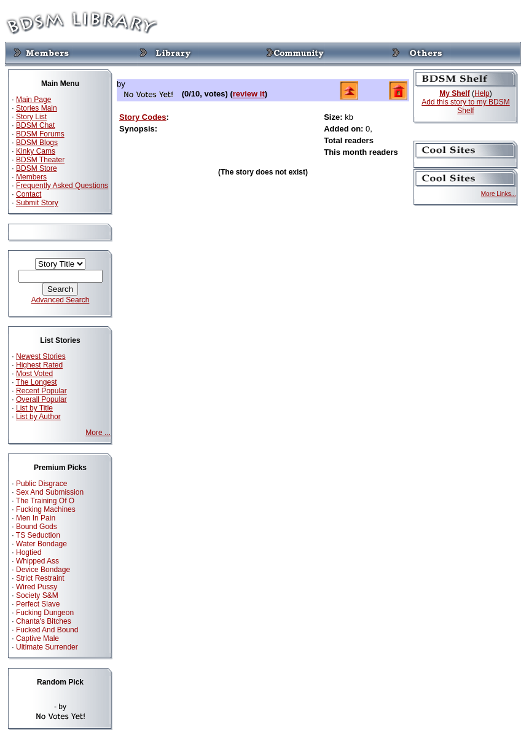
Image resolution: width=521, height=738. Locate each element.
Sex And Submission (50, 492)
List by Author (38, 416)
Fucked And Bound (47, 630)
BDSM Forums (40, 134)
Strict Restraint (40, 578)
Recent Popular (41, 391)
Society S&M (37, 595)
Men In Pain (35, 518)
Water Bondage (41, 544)
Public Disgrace (41, 483)
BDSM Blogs (37, 142)
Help (482, 93)
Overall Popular (41, 399)
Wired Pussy (36, 587)
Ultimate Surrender (47, 647)
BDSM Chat (35, 125)
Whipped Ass (37, 561)
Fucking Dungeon (45, 612)
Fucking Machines (46, 509)
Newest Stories (41, 356)
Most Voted (34, 373)
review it (249, 94)
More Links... (498, 193)
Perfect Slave (38, 604)
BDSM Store (36, 168)
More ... (98, 432)
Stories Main (36, 108)
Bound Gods (36, 526)
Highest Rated (39, 365)
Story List (31, 116)
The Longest (36, 382)
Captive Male (37, 638)
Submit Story (37, 202)
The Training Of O (45, 501)
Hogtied (28, 552)
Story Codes (142, 117)
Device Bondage (43, 569)
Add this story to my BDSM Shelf (465, 106)
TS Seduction (38, 535)
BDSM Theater (40, 159)
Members (31, 177)
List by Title (34, 408)
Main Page (33, 99)
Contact (28, 194)
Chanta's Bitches (43, 621)
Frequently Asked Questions (62, 185)
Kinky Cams (35, 151)
